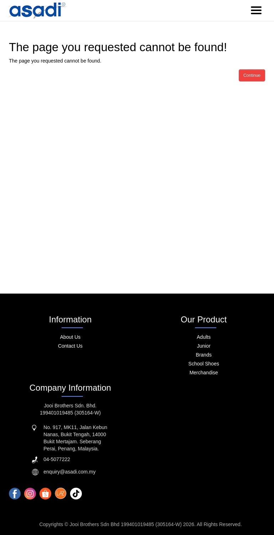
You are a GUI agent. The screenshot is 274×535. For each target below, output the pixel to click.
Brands (203, 355)
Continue (251, 75)
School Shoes (203, 364)
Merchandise (203, 372)
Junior (203, 346)
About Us (70, 337)
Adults (204, 337)
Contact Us (70, 346)
